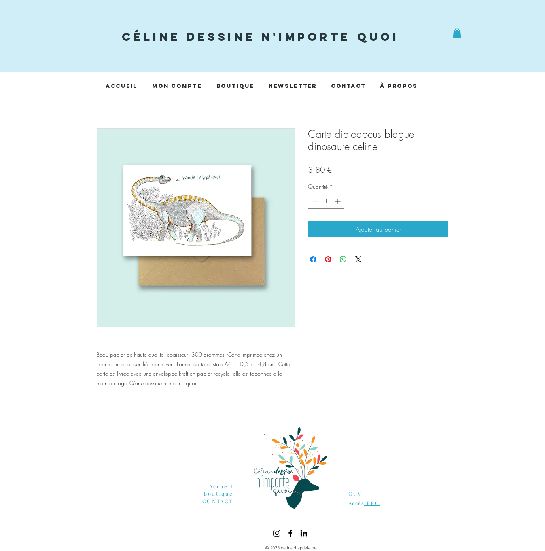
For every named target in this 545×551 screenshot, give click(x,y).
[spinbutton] (326, 201)
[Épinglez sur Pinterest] (328, 259)
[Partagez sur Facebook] (313, 259)
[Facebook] (290, 533)
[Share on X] (358, 259)
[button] (457, 33)
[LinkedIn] (303, 533)
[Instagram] (277, 533)
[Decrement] (314, 201)
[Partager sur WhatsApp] (343, 259)
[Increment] (338, 201)
